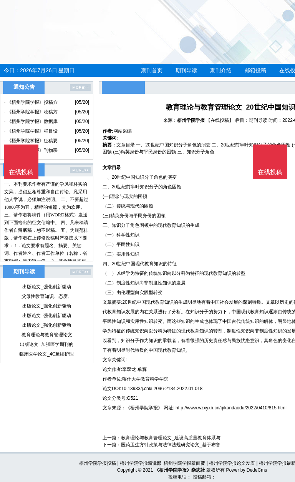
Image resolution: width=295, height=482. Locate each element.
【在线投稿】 (220, 120)
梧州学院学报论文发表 (232, 463)
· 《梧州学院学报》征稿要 (31, 140)
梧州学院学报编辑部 (140, 463)
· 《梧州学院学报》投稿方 (31, 102)
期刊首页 (151, 70)
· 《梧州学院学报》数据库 (31, 121)
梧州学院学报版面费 (184, 463)
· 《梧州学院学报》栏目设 (31, 131)
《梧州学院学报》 (144, 408)
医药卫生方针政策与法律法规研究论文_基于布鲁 (170, 444)
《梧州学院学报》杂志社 (179, 470)
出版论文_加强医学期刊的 (46, 344)
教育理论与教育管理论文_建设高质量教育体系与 (170, 437)
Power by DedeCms (246, 470)
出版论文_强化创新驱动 (46, 286)
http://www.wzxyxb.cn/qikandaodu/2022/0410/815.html (231, 408)
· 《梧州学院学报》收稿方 (31, 112)
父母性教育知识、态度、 (47, 296)
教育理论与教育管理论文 (47, 334)
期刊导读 (186, 70)
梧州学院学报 (191, 120)
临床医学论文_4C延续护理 (46, 354)
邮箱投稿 (255, 70)
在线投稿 (270, 172)
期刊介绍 (221, 70)
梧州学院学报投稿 (97, 463)
